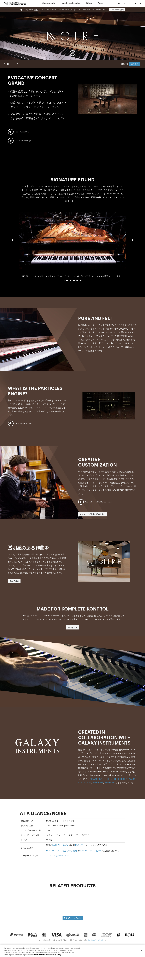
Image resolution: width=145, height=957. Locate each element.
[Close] (141, 950)
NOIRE (8, 64)
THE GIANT (110, 782)
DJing (89, 3)
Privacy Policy (56, 955)
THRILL (107, 779)
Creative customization (25, 64)
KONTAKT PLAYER (60, 845)
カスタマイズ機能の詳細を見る (92, 514)
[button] (12, 244)
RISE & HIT (98, 782)
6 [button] (80, 280)
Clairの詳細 (14, 581)
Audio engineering (71, 3)
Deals (100, 3)
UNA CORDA (96, 779)
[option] (72, 242)
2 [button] (67, 280)
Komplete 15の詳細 (117, 10)
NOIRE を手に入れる (72, 918)
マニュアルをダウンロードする (59, 855)
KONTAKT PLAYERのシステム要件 (61, 850)
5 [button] (77, 280)
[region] (72, 951)
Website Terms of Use (40, 955)
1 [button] (63, 280)
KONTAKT (79, 845)
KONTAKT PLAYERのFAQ (90, 850)
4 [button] (74, 280)
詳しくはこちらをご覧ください (96, 940)
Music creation (49, 3)
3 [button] (70, 280)
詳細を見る (72, 627)
